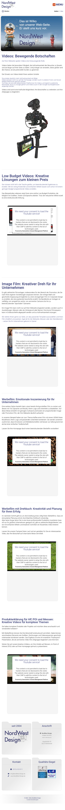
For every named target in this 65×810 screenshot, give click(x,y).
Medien (56, 11)
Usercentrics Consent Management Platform (35, 231)
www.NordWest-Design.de (18, 776)
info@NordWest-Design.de (17, 773)
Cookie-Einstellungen (32, 799)
